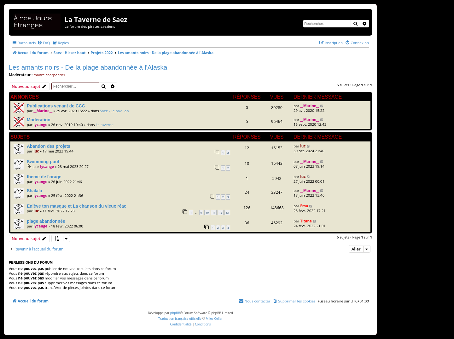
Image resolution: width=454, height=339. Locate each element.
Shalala (34, 190)
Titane (306, 221)
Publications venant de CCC (56, 105)
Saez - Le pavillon (114, 110)
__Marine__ (42, 110)
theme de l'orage (44, 176)
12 (220, 212)
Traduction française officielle (179, 318)
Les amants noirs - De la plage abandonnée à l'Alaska (88, 67)
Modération (38, 119)
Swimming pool (43, 161)
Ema (304, 206)
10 (207, 212)
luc (36, 151)
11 (213, 212)
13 (227, 212)
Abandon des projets (48, 146)
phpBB (175, 313)
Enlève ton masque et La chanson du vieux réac (76, 206)
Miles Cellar (214, 318)
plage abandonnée (46, 221)
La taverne (105, 124)
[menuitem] (43, 43)
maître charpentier (49, 74)
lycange (40, 124)
